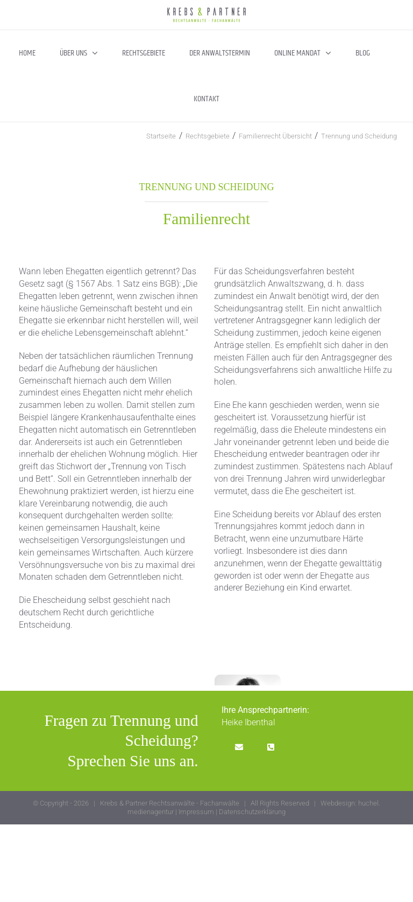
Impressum (196, 812)
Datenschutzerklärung (252, 812)
